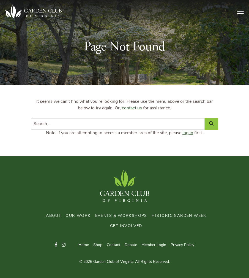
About (53, 216)
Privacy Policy (182, 245)
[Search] (118, 124)
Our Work (78, 216)
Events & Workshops (121, 216)
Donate (131, 245)
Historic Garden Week (179, 216)
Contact (113, 245)
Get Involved (126, 226)
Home (83, 245)
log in (187, 133)
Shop (97, 245)
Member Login (153, 245)
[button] (56, 245)
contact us (132, 108)
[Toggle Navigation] (242, 11)
